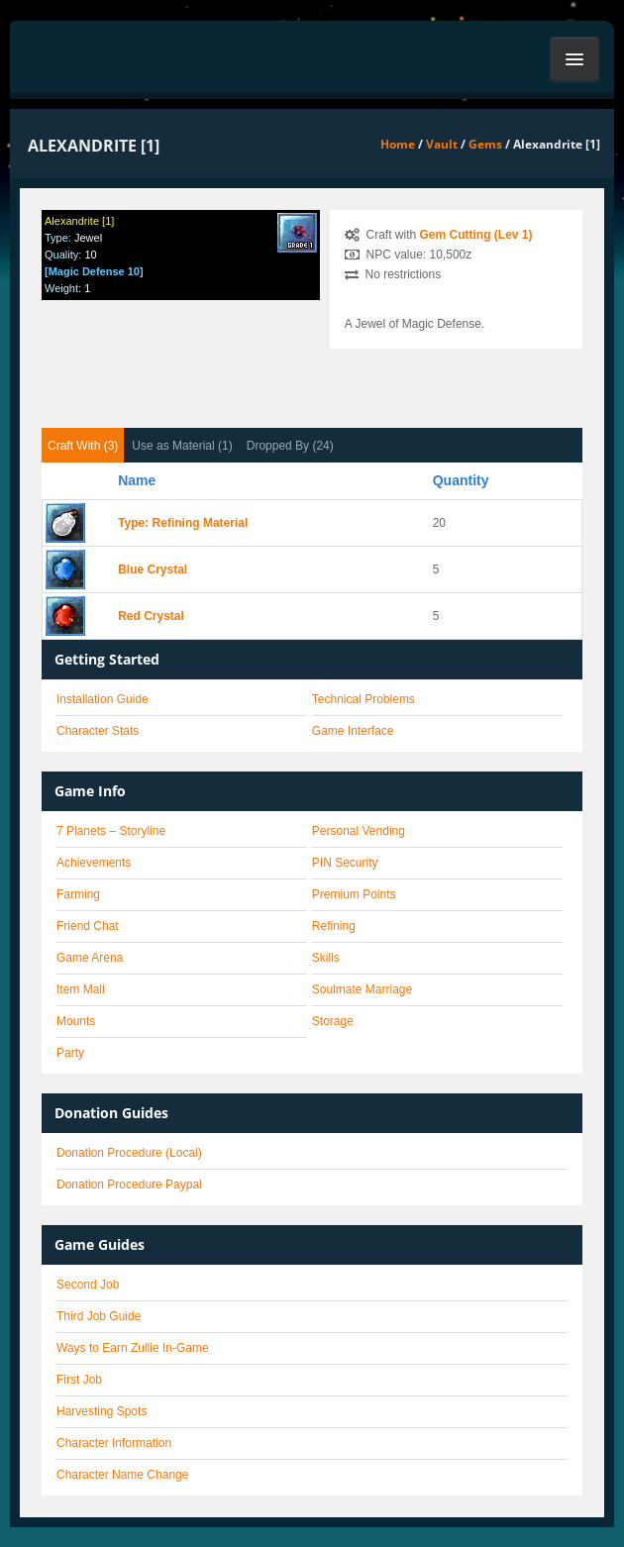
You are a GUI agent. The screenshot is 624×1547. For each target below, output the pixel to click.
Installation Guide (102, 699)
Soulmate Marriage (362, 989)
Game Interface (353, 731)
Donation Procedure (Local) (129, 1153)
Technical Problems (363, 699)
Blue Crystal (152, 569)
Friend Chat (87, 926)
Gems (485, 144)
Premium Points (354, 894)
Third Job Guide (98, 1316)
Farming (78, 894)
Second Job (87, 1284)
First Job (79, 1380)
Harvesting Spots (101, 1411)
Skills (326, 958)
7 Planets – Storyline (110, 831)
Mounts (75, 1021)
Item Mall (80, 989)
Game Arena (89, 958)
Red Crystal (151, 616)
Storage (333, 1021)
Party (70, 1053)
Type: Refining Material (183, 523)
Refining (334, 926)
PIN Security (345, 863)
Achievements (93, 863)
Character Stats (97, 731)
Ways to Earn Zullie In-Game (132, 1348)
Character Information (113, 1443)
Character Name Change (122, 1475)
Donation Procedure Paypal (129, 1184)
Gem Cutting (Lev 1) (476, 235)
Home (397, 144)
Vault (442, 144)
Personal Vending (358, 831)
